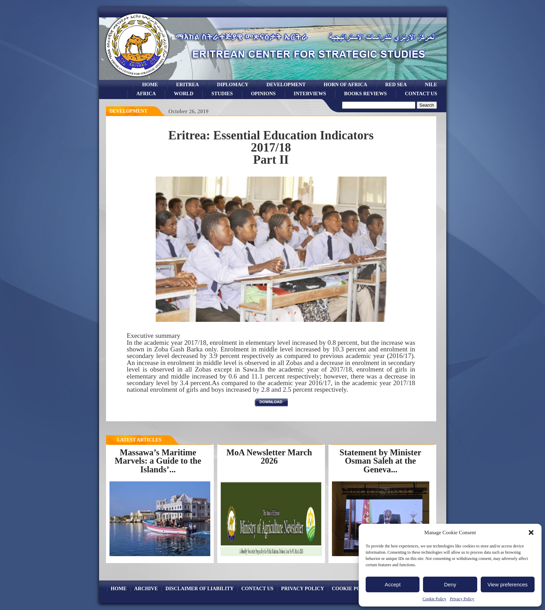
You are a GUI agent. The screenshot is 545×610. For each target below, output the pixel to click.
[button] (531, 532)
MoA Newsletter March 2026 (269, 457)
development (286, 84)
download (271, 402)
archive (146, 588)
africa (146, 93)
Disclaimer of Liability (199, 588)
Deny (450, 584)
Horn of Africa (345, 84)
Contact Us (421, 93)
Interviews (310, 93)
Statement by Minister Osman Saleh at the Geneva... (380, 461)
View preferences (508, 584)
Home (150, 84)
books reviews (365, 93)
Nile (431, 84)
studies (222, 93)
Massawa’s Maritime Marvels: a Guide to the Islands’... (158, 461)
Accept (393, 584)
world (183, 93)
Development (128, 111)
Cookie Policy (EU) (358, 588)
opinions (263, 93)
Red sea (396, 84)
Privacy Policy (462, 598)
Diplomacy (232, 84)
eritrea (187, 84)
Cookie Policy (434, 598)
